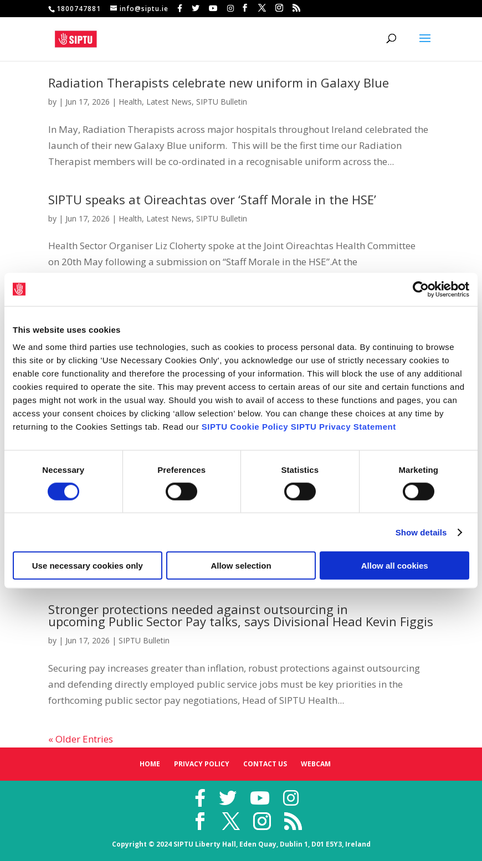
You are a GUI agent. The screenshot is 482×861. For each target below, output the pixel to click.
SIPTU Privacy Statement (343, 426)
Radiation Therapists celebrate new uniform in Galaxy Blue (218, 82)
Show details (421, 532)
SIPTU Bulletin (221, 101)
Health (130, 101)
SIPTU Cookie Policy (245, 426)
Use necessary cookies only (87, 565)
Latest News (169, 101)
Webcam (316, 764)
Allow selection (241, 565)
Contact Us (265, 764)
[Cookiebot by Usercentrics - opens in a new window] (420, 289)
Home (150, 764)
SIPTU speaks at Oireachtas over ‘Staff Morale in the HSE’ (212, 199)
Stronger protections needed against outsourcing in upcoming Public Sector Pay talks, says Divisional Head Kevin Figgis (240, 615)
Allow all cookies (394, 565)
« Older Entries (80, 739)
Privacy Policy (201, 764)
